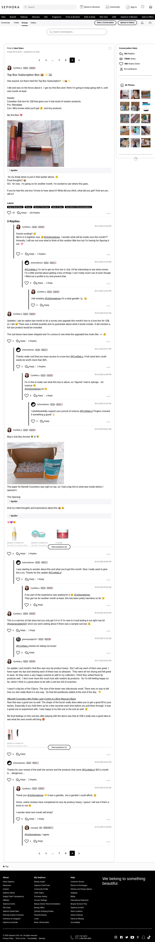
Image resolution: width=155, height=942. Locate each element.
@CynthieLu (31, 269)
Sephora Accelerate (10, 922)
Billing (73, 896)
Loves (36, 919)
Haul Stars (19, 48)
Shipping (74, 893)
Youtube (132, 937)
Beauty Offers (39, 908)
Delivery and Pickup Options (81, 889)
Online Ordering (77, 915)
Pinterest (138, 937)
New (3, 17)
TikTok (149, 937)
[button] (35, 143)
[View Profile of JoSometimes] (40, 262)
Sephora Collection (129, 17)
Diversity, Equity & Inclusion (13, 915)
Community (5, 23)
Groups (25, 23)
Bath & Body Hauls (15, 207)
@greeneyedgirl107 (17, 624)
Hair (46, 17)
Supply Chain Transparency (13, 896)
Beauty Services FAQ (79, 904)
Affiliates (6, 900)
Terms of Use (21, 938)
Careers (6, 889)
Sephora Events (9, 904)
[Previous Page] (39, 60)
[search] (49, 7)
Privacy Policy (8, 938)
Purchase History (40, 896)
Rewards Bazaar (40, 915)
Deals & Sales (57, 207)
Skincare (36, 17)
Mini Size (104, 17)
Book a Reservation (41, 922)
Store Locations (76, 911)
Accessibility (75, 922)
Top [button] (7, 866)
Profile (16, 23)
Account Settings (40, 900)
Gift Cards (7, 908)
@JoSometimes (52, 237)
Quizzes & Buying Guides (43, 911)
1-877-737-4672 (81, 936)
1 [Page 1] (46, 60)
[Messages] (150, 22)
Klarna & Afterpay (77, 919)
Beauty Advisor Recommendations (47, 904)
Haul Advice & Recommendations (78, 207)
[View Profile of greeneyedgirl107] (32, 639)
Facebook (121, 937)
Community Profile (41, 889)
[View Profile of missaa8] (36, 828)
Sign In (134, 7)
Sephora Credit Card (42, 885)
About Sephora (8, 882)
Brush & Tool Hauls (42, 207)
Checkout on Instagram (11, 919)
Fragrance (56, 17)
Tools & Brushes (72, 17)
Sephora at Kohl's (77, 908)
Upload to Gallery (127, 23)
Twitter (127, 937)
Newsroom (7, 885)
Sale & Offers (148, 17)
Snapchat (143, 937)
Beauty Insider (39, 882)
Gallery (33, 23)
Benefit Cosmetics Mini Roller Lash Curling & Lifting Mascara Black (42, 699)
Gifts (114, 17)
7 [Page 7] (59, 60)
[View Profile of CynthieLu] (20, 68)
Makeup (24, 17)
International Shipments (79, 900)
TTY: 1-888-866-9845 (83, 938)
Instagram (116, 937)
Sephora (10, 7)
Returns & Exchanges (79, 885)
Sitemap (42, 938)
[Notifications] (142, 23)
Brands (13, 17)
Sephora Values (9, 893)
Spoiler (14, 170)
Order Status (39, 893)
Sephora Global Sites (11, 911)
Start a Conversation (105, 23)
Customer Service (77, 882)
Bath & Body (89, 17)
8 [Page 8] (65, 60)
